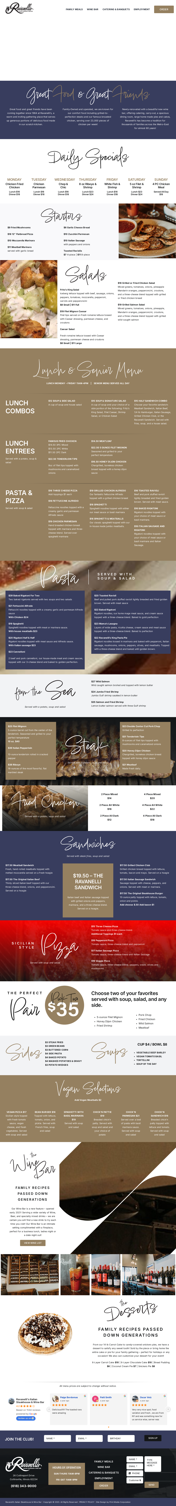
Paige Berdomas (69, 1397)
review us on (26, 1418)
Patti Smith (106, 1397)
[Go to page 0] (108, 1427)
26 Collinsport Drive (24, 1475)
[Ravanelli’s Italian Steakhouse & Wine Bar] (19, 3)
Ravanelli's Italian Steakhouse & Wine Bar (30, 1401)
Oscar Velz (146, 1397)
